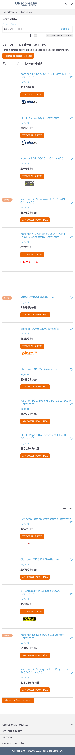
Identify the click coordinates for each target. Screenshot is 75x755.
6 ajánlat (24, 643)
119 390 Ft (27, 87)
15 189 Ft (26, 604)
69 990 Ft (26, 247)
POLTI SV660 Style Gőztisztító (39, 118)
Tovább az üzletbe (32, 95)
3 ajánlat (24, 208)
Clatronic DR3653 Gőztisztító (39, 369)
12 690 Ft (26, 529)
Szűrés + (65, 29)
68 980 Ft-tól (28, 212)
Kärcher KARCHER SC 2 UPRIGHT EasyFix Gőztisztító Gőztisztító (42, 235)
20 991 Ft (26, 168)
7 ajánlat (24, 302)
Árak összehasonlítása (35, 220)
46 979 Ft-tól (28, 414)
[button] (70, 4)
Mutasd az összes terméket (18, 56)
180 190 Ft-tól (29, 448)
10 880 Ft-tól (28, 379)
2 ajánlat (24, 443)
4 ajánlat (24, 409)
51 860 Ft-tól (28, 648)
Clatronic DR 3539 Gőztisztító (39, 559)
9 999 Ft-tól (28, 307)
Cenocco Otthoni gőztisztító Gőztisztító (45, 519)
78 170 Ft (26, 128)
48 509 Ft (26, 338)
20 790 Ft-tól (28, 569)
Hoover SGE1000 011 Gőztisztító (41, 158)
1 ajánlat (24, 82)
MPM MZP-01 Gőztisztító (37, 297)
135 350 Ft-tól (29, 682)
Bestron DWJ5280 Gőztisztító (39, 328)
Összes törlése (9, 24)
